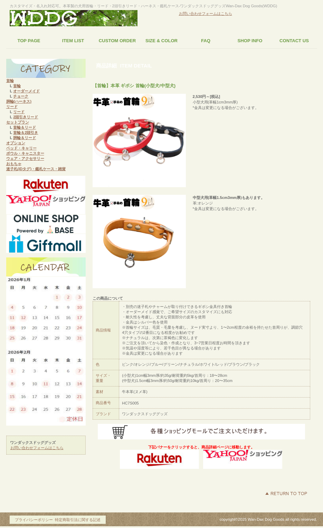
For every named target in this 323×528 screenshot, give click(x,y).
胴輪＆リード (24, 138)
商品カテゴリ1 (46, 68)
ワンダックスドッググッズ (73, 18)
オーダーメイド (26, 91)
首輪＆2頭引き (25, 132)
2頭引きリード (25, 117)
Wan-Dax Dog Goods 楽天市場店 (46, 185)
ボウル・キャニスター (25, 153)
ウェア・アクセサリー (25, 158)
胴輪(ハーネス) (18, 101)
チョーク (20, 96)
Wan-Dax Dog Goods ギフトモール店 (46, 243)
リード (12, 106)
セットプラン (17, 122)
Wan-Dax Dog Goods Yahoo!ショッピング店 (46, 205)
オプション (15, 143)
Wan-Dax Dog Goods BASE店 (46, 224)
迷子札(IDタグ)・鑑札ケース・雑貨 (36, 169)
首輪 (10, 81)
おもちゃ (13, 164)
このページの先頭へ (286, 493)
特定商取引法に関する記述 (78, 520)
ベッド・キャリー (21, 148)
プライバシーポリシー (34, 520)
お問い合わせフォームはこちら (205, 13)
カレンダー (46, 267)
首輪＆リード (24, 127)
